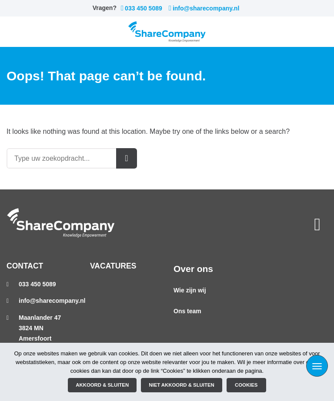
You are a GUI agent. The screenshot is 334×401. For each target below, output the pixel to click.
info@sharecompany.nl (204, 8)
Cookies (246, 385)
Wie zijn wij (190, 290)
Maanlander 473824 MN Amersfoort (40, 328)
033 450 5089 (141, 8)
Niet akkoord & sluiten (181, 385)
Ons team (187, 311)
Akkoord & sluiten (102, 385)
